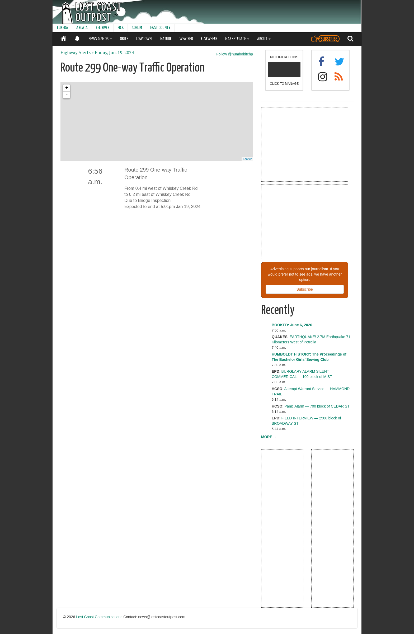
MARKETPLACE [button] (237, 39)
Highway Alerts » (77, 52)
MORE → (269, 437)
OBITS (124, 39)
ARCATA (82, 28)
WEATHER (186, 39)
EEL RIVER (102, 28)
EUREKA (62, 28)
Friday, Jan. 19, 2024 (114, 52)
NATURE (166, 39)
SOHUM (137, 28)
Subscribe (305, 289)
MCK (120, 28)
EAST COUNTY (160, 28)
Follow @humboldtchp (234, 54)
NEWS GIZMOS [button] (100, 39)
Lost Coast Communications (99, 617)
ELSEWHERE (209, 39)
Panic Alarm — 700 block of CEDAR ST (317, 406)
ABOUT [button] (264, 39)
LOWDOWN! (144, 39)
